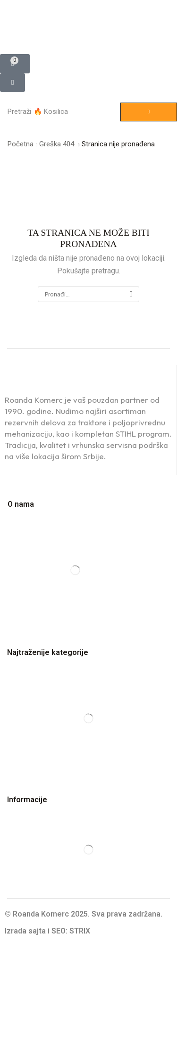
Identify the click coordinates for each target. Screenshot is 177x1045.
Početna (21, 144)
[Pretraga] (148, 112)
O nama (21, 504)
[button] (15, 63)
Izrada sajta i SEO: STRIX (47, 930)
